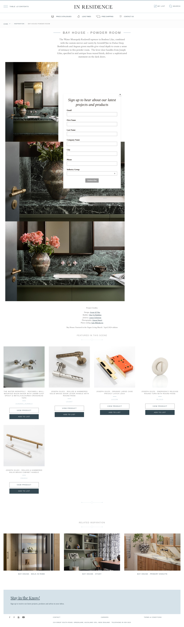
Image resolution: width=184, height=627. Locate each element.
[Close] (120, 94)
